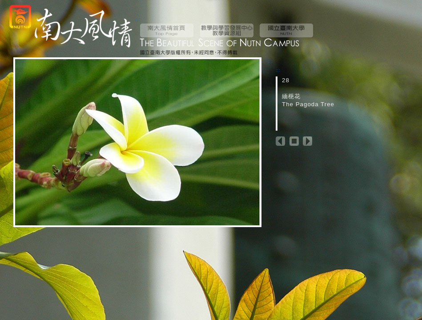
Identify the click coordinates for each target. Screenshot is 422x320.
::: (138, 19)
